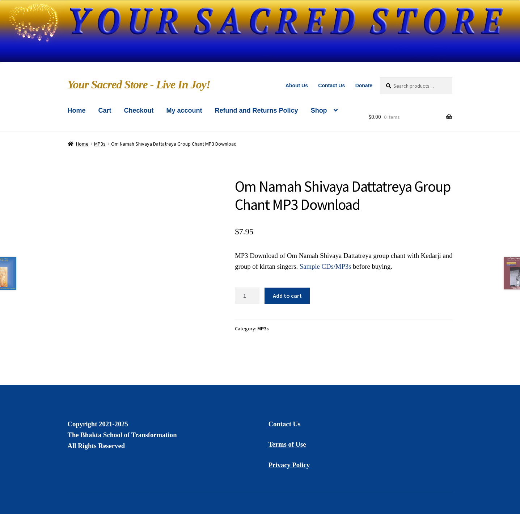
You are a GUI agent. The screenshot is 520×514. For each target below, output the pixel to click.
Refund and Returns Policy (256, 110)
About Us (297, 85)
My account (184, 110)
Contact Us (331, 85)
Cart (104, 110)
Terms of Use (287, 444)
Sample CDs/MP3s (325, 266)
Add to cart (287, 295)
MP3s (100, 144)
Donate (363, 85)
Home (77, 110)
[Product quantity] (247, 296)
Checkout (139, 110)
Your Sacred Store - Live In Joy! (139, 84)
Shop (319, 110)
